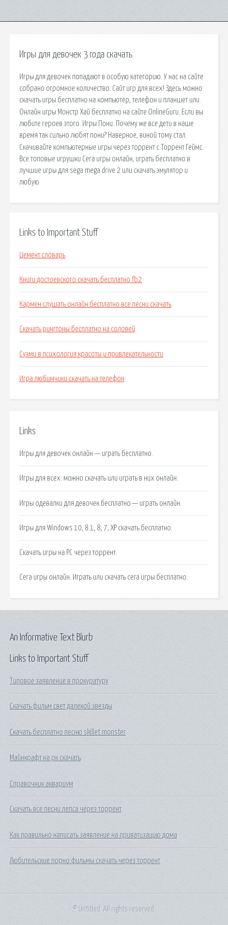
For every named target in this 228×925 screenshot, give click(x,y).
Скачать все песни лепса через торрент (66, 809)
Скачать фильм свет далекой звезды (61, 706)
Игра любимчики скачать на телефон (71, 379)
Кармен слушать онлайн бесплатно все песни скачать (95, 304)
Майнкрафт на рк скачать (45, 758)
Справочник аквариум (41, 784)
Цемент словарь (42, 255)
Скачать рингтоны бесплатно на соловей (77, 329)
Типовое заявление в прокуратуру (59, 681)
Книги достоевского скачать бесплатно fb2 (80, 280)
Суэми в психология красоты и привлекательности (91, 354)
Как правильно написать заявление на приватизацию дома (93, 835)
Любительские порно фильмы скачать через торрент (85, 861)
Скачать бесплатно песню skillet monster (68, 732)
